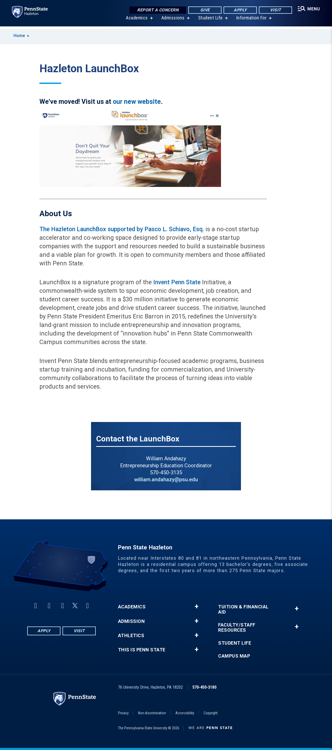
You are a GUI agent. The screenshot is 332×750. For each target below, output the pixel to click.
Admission (131, 621)
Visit (274, 10)
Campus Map (234, 656)
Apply (239, 10)
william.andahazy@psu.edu (166, 479)
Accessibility (184, 713)
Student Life (210, 20)
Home (19, 35)
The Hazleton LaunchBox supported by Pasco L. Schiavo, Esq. (121, 229)
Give (204, 10)
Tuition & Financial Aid (243, 609)
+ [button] (196, 606)
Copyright (211, 713)
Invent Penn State (176, 282)
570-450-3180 (204, 687)
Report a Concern (157, 10)
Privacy (123, 713)
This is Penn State (141, 649)
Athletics (131, 635)
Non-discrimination (152, 713)
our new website (137, 101)
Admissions (172, 20)
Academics (136, 20)
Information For (251, 20)
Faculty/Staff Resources (236, 627)
